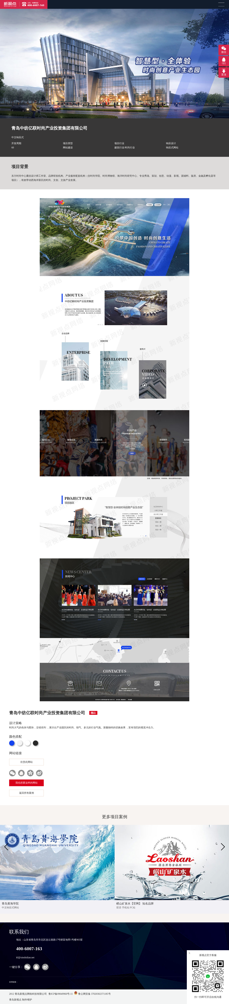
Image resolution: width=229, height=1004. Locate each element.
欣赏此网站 (26, 762)
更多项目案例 (114, 816)
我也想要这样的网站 (26, 782)
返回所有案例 (26, 793)
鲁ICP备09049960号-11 (60, 994)
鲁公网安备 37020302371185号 (92, 994)
